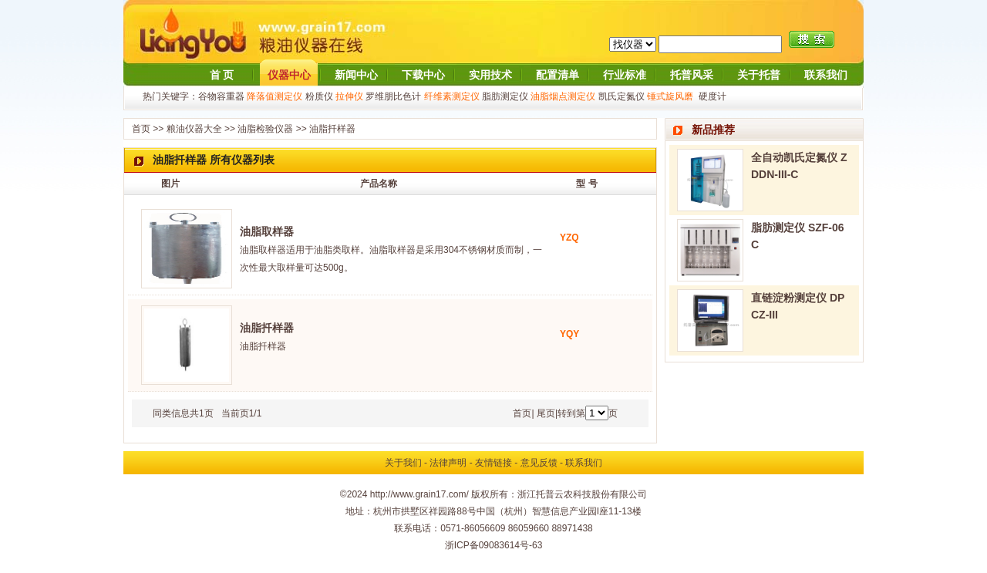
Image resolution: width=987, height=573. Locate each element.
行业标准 (624, 75)
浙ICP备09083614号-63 (494, 545)
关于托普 (758, 75)
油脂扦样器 (332, 128)
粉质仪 (319, 96)
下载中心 (423, 75)
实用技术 (490, 75)
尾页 (546, 413)
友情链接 (493, 462)
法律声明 (448, 462)
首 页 (222, 75)
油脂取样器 (267, 231)
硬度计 (712, 96)
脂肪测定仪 (505, 96)
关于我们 (403, 462)
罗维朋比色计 (393, 96)
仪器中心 (289, 75)
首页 (141, 128)
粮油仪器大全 (194, 128)
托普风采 (691, 75)
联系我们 (825, 75)
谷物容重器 (221, 96)
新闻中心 (356, 75)
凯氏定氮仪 (621, 96)
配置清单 (557, 75)
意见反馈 (539, 462)
